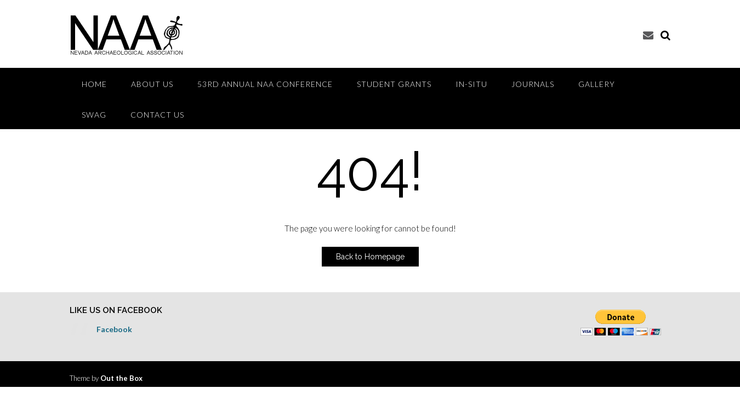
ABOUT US (152, 84)
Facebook (114, 329)
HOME (94, 84)
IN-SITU (471, 84)
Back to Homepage (370, 256)
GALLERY (596, 84)
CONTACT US (157, 114)
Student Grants (394, 84)
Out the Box (121, 378)
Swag (94, 114)
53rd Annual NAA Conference (265, 84)
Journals (532, 84)
